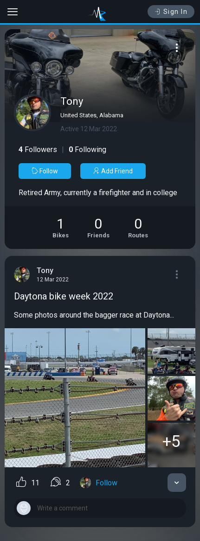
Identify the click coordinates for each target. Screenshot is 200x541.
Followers (38, 149)
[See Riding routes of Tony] (138, 227)
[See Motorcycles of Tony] (60, 227)
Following (87, 149)
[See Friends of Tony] (98, 227)
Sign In (171, 11)
